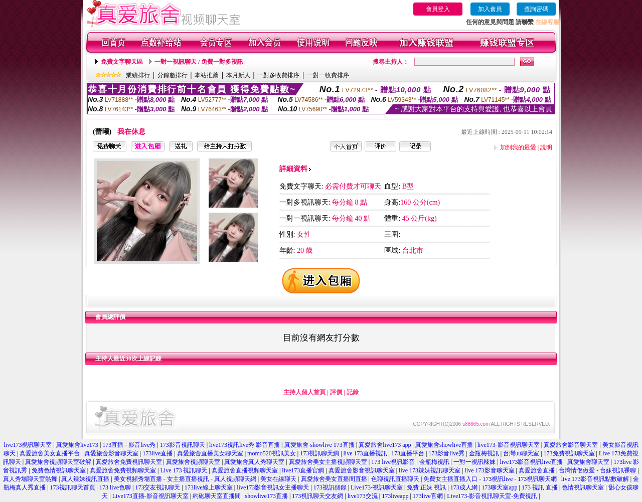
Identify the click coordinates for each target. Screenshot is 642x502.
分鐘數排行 (172, 75)
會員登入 (438, 9)
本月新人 (238, 75)
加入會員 (490, 9)
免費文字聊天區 (122, 61)
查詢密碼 (536, 9)
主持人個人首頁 (304, 392)
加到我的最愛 (518, 147)
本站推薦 (207, 75)
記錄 (353, 392)
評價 (336, 392)
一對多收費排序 (278, 75)
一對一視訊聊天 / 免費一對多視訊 (198, 61)
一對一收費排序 (328, 75)
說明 (546, 147)
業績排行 (138, 75)
